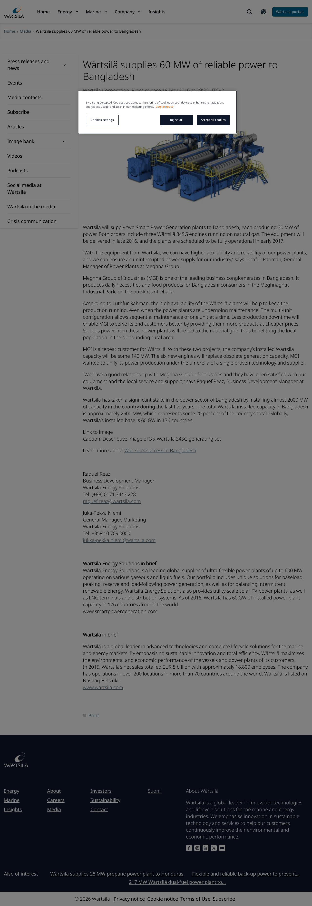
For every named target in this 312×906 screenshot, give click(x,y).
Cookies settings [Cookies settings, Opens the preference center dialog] (102, 120)
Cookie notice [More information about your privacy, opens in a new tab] (164, 106)
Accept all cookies (213, 120)
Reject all (176, 120)
